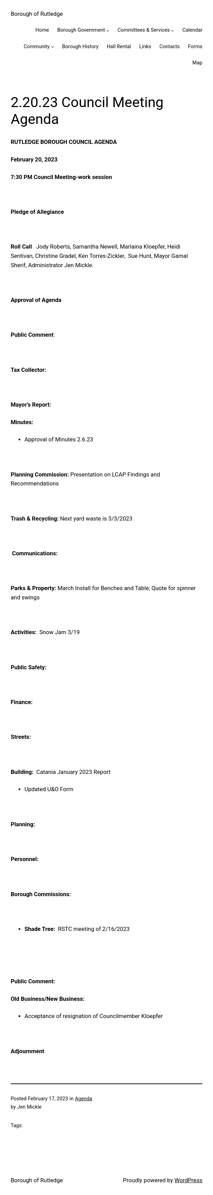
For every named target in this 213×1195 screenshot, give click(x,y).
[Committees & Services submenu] (172, 30)
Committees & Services (144, 30)
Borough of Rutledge (37, 14)
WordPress (188, 1180)
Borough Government (81, 30)
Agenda (83, 1099)
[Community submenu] (52, 46)
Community (37, 46)
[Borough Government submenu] (107, 30)
